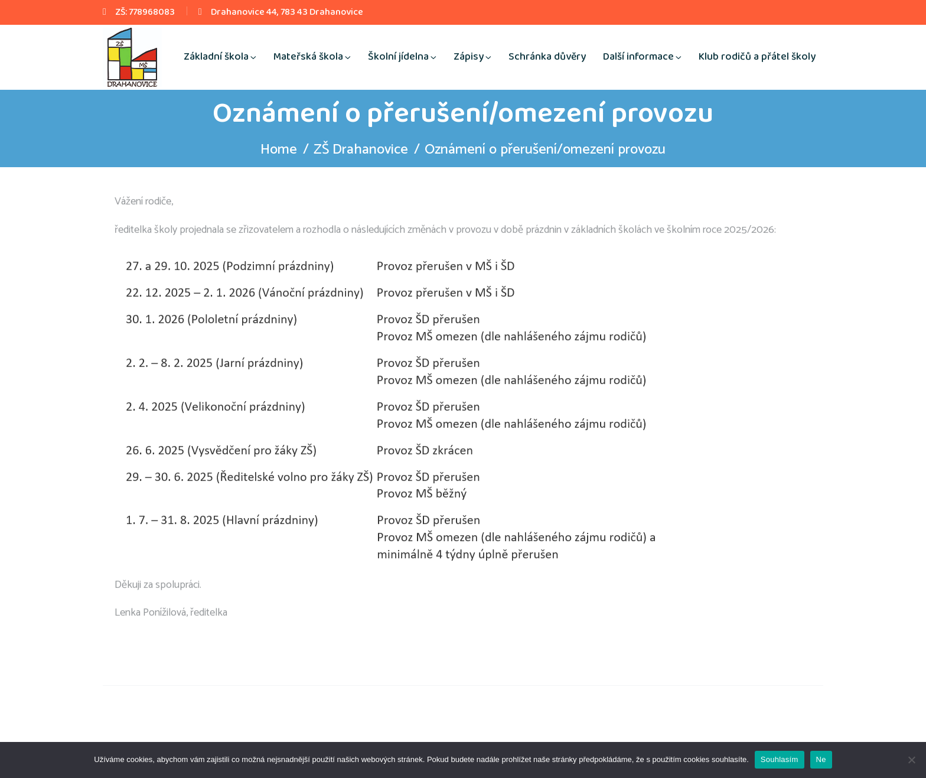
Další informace (638, 56)
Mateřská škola (308, 56)
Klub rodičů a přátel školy (757, 56)
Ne (821, 759)
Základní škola (216, 56)
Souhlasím (779, 759)
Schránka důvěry (547, 56)
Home (278, 149)
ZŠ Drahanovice (361, 149)
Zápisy (469, 56)
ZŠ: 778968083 (145, 12)
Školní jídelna (398, 56)
